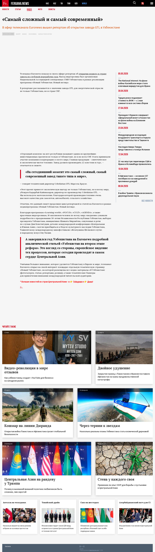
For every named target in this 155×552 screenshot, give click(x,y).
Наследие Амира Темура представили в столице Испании (134, 148)
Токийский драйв (52, 502)
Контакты (8, 545)
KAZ (47, 3)
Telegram (77, 281)
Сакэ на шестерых (90, 502)
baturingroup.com (94, 549)
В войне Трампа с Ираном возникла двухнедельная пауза (135, 194)
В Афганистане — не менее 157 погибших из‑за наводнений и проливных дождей (133, 179)
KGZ (54, 3)
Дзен (89, 281)
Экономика (32, 34)
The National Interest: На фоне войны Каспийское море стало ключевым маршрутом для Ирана (134, 83)
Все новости (147, 200)
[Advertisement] (77, 54)
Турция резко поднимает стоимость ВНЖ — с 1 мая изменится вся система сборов (133, 100)
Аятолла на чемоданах (15, 502)
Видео (30, 9)
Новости (5, 9)
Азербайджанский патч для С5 (132, 503)
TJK (62, 3)
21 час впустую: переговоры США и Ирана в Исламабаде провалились (134, 162)
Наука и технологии (45, 34)
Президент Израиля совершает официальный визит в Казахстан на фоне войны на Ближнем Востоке (134, 119)
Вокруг (18, 34)
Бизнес (24, 34)
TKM (69, 3)
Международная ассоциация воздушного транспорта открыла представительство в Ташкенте (134, 138)
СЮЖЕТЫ (53, 9)
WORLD (85, 3)
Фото (41, 9)
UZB (76, 3)
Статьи (18, 9)
